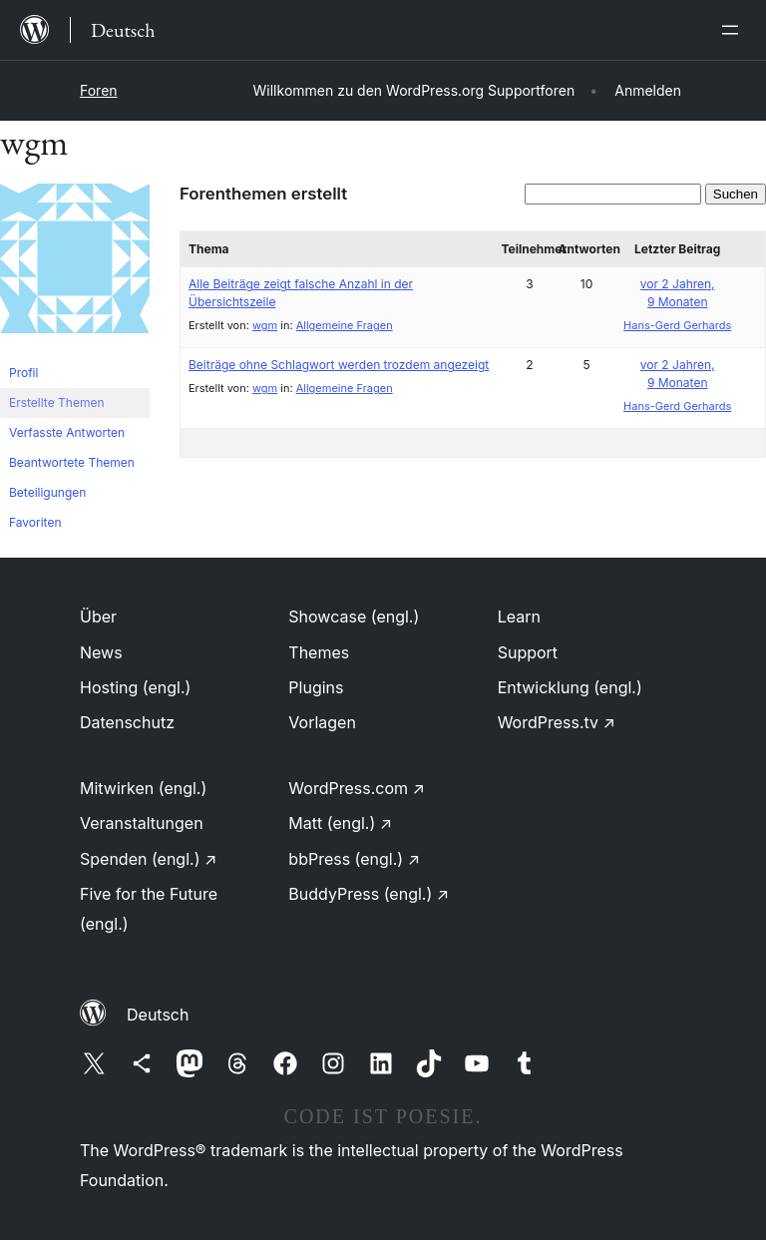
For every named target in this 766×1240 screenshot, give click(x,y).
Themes (318, 652)
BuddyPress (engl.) (368, 894)
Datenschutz (127, 722)
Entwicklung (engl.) (570, 687)
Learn (519, 616)
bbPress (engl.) (354, 859)
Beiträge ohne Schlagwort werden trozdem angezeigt (339, 364)
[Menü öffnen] (734, 30)
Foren (99, 90)
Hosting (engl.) (135, 687)
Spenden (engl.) (148, 859)
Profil (23, 372)
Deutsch (158, 1015)
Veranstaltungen (141, 823)
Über (98, 616)
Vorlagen (322, 722)
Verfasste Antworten (67, 432)
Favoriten (35, 522)
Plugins (315, 687)
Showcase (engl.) (353, 616)
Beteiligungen (47, 492)
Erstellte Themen (56, 402)
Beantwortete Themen (72, 462)
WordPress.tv (556, 722)
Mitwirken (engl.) (143, 788)
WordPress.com (356, 788)
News (101, 652)
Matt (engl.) (340, 823)
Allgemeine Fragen (344, 325)
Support (528, 652)
